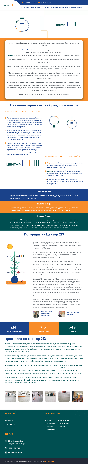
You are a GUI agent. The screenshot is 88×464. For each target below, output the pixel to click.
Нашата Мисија (44, 215)
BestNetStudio (49, 461)
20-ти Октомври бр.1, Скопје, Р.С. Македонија (16, 442)
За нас (32, 7)
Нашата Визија (44, 203)
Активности (38, 7)
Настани (47, 7)
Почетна (26, 7)
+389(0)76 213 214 (29, 2)
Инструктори (54, 7)
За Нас (49, 420)
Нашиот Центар (44, 191)
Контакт (79, 7)
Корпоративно (63, 7)
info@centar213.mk (46, 2)
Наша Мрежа (72, 7)
